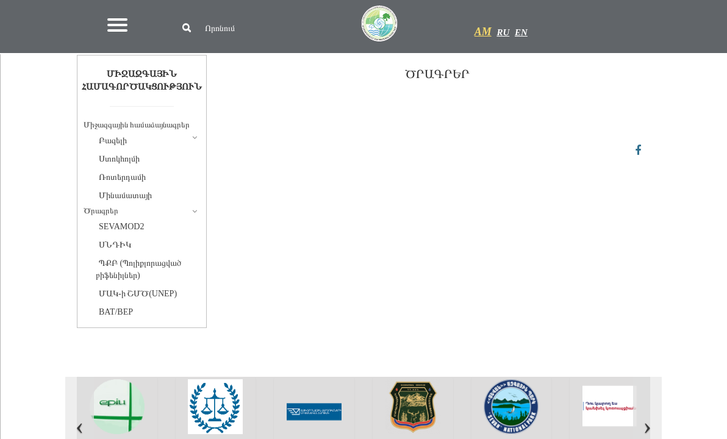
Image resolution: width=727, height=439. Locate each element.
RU (502, 32)
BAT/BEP (116, 311)
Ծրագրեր (101, 210)
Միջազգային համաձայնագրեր (137, 124)
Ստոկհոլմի (119, 158)
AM (483, 32)
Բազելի (113, 140)
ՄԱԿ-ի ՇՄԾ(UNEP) (138, 293)
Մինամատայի (125, 195)
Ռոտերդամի (122, 177)
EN (521, 32)
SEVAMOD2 (121, 226)
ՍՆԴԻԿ (115, 244)
